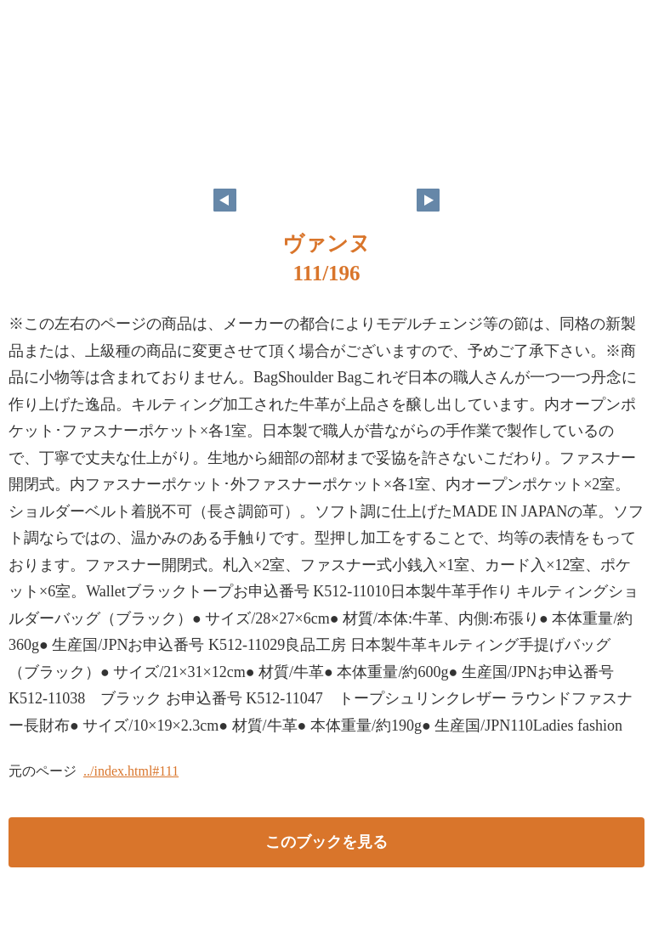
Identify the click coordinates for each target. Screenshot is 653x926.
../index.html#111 (131, 771)
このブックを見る (326, 841)
